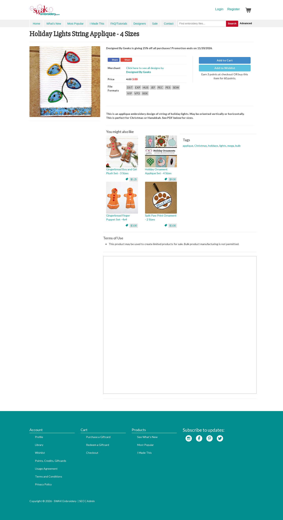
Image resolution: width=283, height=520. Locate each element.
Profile (39, 437)
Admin (91, 501)
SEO (82, 501)
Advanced (246, 23)
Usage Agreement (46, 468)
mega (230, 145)
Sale (155, 23)
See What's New (147, 437)
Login (219, 9)
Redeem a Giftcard (97, 444)
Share (115, 60)
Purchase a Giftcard (98, 437)
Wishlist (40, 452)
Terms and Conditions (48, 476)
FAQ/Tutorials (118, 23)
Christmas (200, 145)
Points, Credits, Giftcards (50, 460)
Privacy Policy (43, 484)
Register (233, 9)
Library (39, 444)
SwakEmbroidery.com (58, 12)
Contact (168, 23)
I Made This (97, 23)
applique (188, 145)
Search (232, 23)
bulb (238, 145)
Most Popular (75, 23)
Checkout (92, 452)
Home (36, 23)
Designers (139, 23)
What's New (53, 23)
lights (222, 145)
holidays (213, 145)
